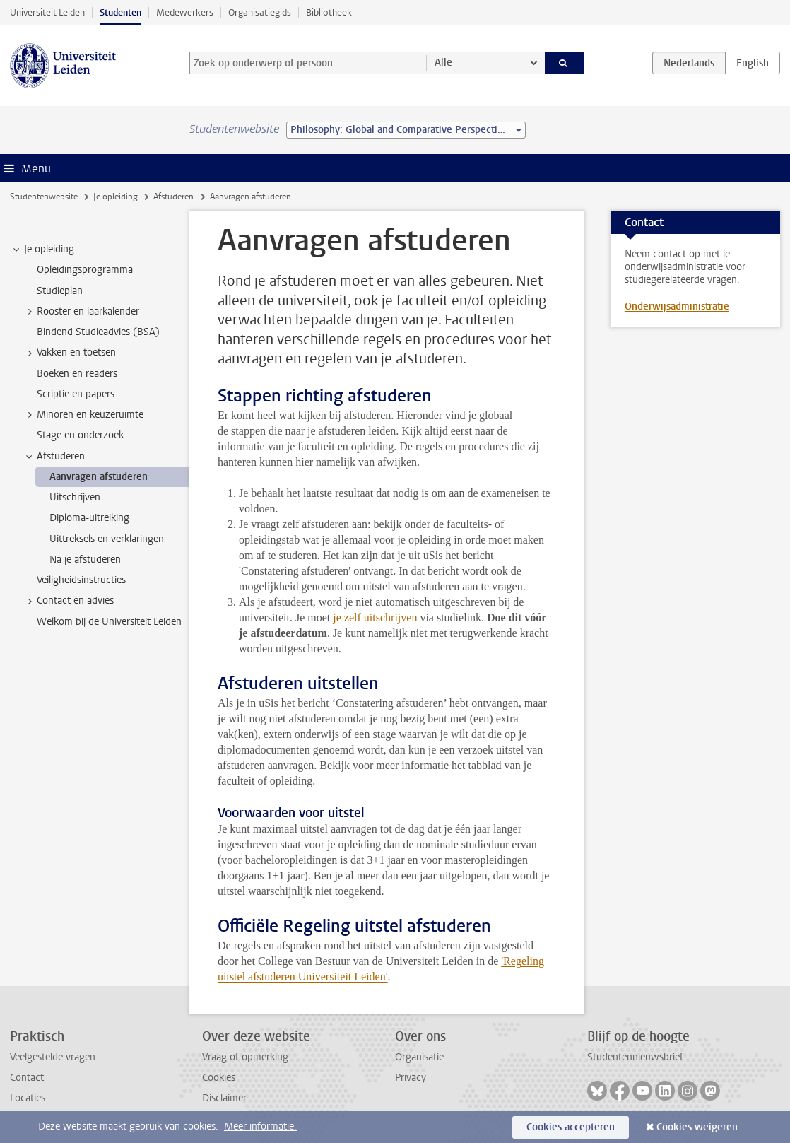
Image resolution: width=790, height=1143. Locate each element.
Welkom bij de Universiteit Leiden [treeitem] (109, 621)
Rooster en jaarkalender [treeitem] (81, 312)
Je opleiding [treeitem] (42, 249)
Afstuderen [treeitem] (54, 457)
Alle (443, 62)
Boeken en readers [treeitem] (77, 373)
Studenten (120, 12)
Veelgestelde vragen (52, 1057)
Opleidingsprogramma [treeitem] (85, 269)
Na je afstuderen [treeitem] (85, 559)
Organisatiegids (259, 12)
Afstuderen (173, 196)
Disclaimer (224, 1098)
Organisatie (419, 1057)
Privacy (410, 1077)
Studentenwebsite (44, 196)
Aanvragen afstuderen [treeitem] (98, 476)
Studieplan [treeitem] (60, 291)
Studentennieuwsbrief (635, 1057)
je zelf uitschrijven (373, 617)
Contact (27, 1077)
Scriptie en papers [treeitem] (75, 394)
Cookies (218, 1077)
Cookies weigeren (697, 1127)
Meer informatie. (260, 1126)
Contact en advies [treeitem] (68, 601)
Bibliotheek (329, 12)
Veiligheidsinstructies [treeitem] (81, 580)
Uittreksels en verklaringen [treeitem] (106, 539)
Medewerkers (184, 12)
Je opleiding (115, 196)
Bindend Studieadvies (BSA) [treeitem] (98, 332)
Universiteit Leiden (47, 12)
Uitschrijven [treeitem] (74, 497)
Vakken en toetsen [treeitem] (69, 353)
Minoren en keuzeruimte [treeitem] (83, 415)
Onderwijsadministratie (677, 306)
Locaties (27, 1098)
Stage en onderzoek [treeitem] (80, 435)
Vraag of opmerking (245, 1057)
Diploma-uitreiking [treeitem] (89, 517)
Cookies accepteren (570, 1127)
